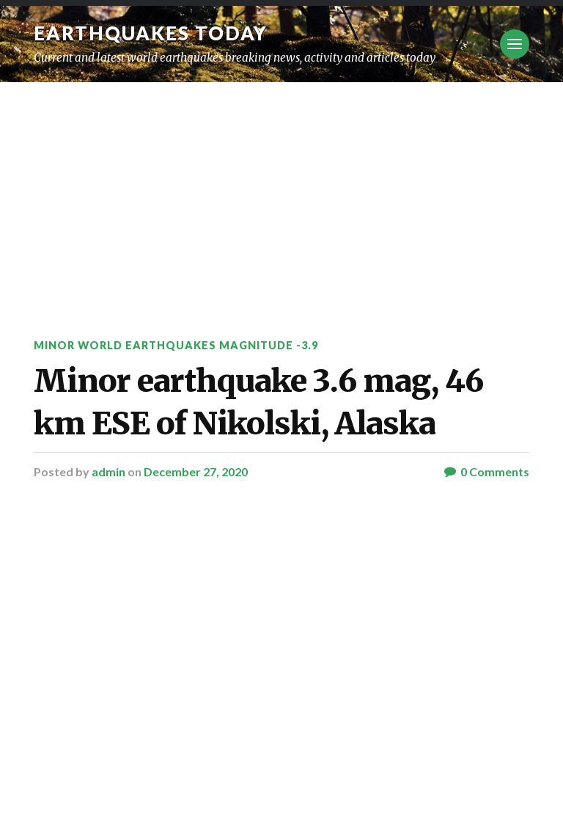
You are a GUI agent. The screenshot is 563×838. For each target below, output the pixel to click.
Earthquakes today (151, 33)
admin (108, 471)
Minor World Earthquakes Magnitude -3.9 (176, 345)
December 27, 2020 (196, 471)
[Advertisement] (281, 192)
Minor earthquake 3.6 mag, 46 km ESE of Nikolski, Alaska (258, 401)
